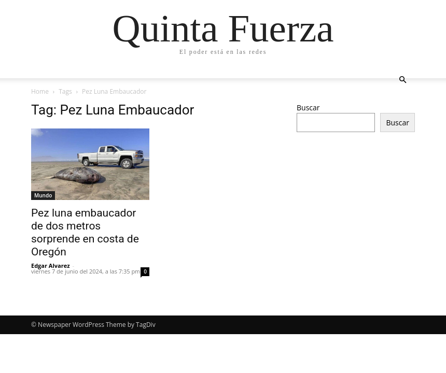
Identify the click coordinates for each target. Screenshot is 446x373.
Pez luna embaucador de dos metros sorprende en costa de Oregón (85, 232)
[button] (402, 80)
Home (40, 91)
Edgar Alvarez (50, 265)
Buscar (308, 107)
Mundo (43, 195)
